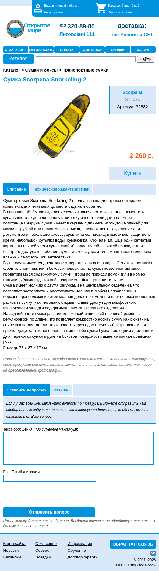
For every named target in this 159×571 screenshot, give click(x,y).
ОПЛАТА (67, 50)
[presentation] (49, 495)
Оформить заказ (120, 12)
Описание (16, 189)
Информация (80, 543)
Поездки (43, 557)
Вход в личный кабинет (61, 5)
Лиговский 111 (77, 34)
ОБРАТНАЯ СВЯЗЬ (133, 544)
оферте (41, 526)
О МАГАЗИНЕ (16, 50)
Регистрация (53, 12)
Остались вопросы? (26, 390)
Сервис (42, 550)
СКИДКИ (118, 50)
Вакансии (12, 557)
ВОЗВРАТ (143, 50)
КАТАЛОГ (18, 59)
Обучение (77, 550)
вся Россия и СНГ (132, 34)
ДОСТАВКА (92, 50)
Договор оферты (83, 557)
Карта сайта (14, 543)
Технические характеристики (61, 189)
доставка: (132, 25)
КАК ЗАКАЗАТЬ (41, 50)
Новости (11, 550)
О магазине (46, 543)
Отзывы (61, 390)
